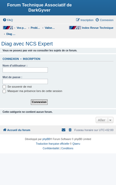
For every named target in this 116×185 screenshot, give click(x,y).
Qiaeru (76, 143)
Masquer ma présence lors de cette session (32, 90)
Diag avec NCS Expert (27, 44)
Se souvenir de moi (17, 86)
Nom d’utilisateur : (15, 65)
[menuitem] (8, 20)
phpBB (46, 139)
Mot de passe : (12, 77)
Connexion (11, 58)
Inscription (31, 58)
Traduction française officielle (52, 143)
